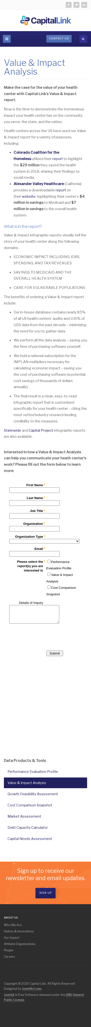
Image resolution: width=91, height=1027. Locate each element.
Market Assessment (24, 816)
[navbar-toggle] (7, 39)
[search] (83, 39)
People (8, 950)
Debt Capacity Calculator (28, 827)
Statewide (12, 430)
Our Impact (11, 937)
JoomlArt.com (31, 989)
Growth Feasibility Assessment (33, 794)
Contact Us (59, 38)
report (57, 159)
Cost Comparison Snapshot (30, 805)
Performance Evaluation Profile (33, 771)
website (28, 196)
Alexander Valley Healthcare (39, 184)
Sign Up (45, 892)
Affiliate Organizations (19, 944)
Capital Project (41, 430)
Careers (9, 956)
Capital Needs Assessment (30, 839)
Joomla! (9, 995)
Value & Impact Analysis (28, 783)
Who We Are (13, 925)
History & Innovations (18, 931)
